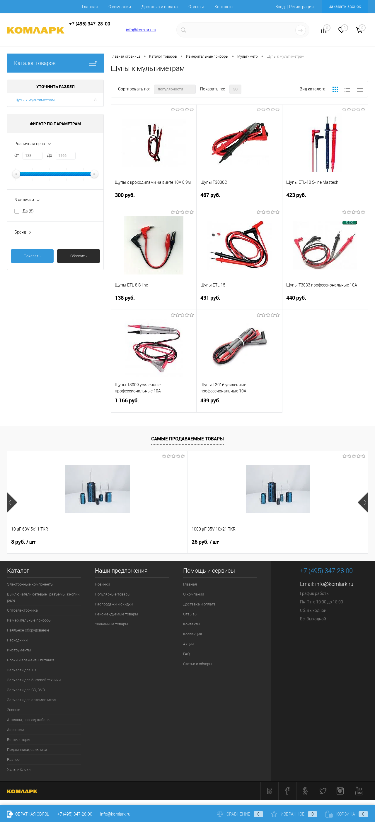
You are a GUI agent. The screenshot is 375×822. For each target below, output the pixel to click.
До (49, 155)
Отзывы (196, 6)
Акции (188, 644)
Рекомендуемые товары (116, 614)
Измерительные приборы (29, 620)
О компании (119, 6)
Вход (280, 6)
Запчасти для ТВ (21, 670)
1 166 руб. (153, 404)
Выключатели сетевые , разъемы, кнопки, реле (43, 597)
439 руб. (239, 404)
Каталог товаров (55, 63)
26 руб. (115, 542)
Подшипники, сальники (27, 749)
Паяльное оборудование (28, 630)
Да (28, 211)
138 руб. (153, 301)
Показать (32, 256)
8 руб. (23, 542)
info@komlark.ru (141, 30)
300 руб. (153, 198)
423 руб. (325, 198)
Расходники (17, 640)
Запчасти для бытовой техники (34, 680)
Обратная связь (28, 814)
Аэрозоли (15, 729)
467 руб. (239, 198)
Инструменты (19, 650)
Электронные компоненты (30, 584)
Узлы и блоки (18, 769)
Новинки (102, 584)
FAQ (186, 654)
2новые (13, 710)
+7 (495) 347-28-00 (74, 814)
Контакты (223, 6)
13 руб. (205, 542)
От (16, 155)
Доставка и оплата (160, 6)
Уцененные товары (111, 624)
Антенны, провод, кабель (28, 720)
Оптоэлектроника (22, 610)
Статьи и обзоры (197, 664)
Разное (13, 759)
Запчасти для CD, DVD (26, 690)
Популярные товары (112, 594)
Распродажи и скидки (114, 604)
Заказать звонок (345, 6)
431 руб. (239, 301)
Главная (90, 6)
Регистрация (301, 6)
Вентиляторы (18, 739)
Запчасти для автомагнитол (31, 700)
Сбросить (78, 256)
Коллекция (192, 634)
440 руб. (325, 301)
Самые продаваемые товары (187, 438)
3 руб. (294, 542)
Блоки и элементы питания (30, 660)
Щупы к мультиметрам (34, 100)
